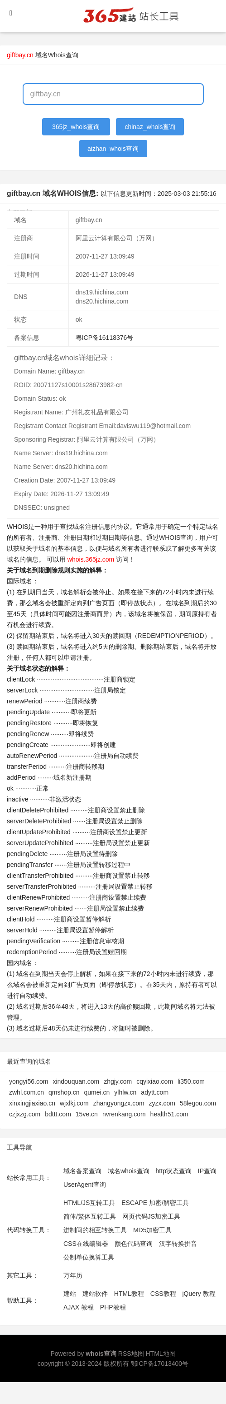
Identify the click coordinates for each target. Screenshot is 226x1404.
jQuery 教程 (198, 1293)
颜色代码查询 (134, 1243)
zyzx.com (162, 1103)
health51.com (169, 1114)
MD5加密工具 (152, 1230)
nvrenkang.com (124, 1114)
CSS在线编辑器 (85, 1243)
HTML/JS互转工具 (89, 1202)
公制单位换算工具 (88, 1257)
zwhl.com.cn (26, 1092)
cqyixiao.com (154, 1081)
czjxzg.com (24, 1114)
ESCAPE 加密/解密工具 (155, 1202)
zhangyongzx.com (118, 1103)
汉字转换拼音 (178, 1243)
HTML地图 (160, 1353)
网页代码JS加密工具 (151, 1216)
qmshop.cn (63, 1092)
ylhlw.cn (125, 1092)
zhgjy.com (118, 1081)
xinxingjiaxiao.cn (32, 1103)
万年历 (72, 1275)
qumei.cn (97, 1092)
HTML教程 (129, 1293)
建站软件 (95, 1293)
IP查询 (207, 1171)
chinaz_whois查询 (150, 126)
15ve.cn (87, 1114)
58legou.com (198, 1103)
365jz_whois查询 (76, 126)
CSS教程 (163, 1293)
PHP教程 (113, 1307)
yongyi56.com (28, 1081)
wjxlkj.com (74, 1103)
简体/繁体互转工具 (89, 1216)
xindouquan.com (76, 1081)
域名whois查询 (128, 1171)
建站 (69, 1293)
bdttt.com (58, 1114)
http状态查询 (174, 1171)
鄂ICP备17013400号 (160, 1363)
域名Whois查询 (56, 55)
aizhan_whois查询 (113, 148)
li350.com (191, 1081)
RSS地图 (131, 1353)
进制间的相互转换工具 (95, 1230)
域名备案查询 (82, 1171)
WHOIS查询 (176, 537)
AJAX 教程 (78, 1307)
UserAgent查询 (84, 1184)
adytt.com (154, 1092)
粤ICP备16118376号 (105, 337)
